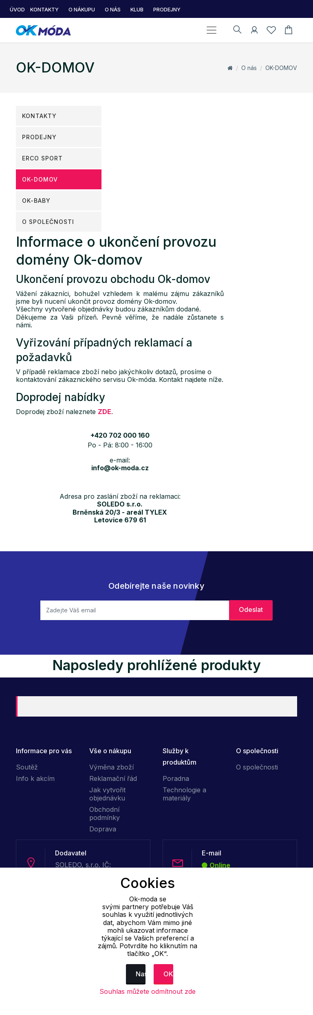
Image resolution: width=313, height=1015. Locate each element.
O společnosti (48, 221)
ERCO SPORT (42, 158)
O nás (249, 67)
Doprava (102, 829)
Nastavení (140, 974)
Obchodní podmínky (104, 813)
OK (168, 974)
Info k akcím (35, 778)
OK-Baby (36, 200)
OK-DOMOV (281, 67)
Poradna (176, 778)
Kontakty (39, 115)
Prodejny (39, 137)
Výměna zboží (111, 767)
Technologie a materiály (184, 794)
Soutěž (27, 767)
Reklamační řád (113, 778)
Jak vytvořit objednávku (107, 794)
